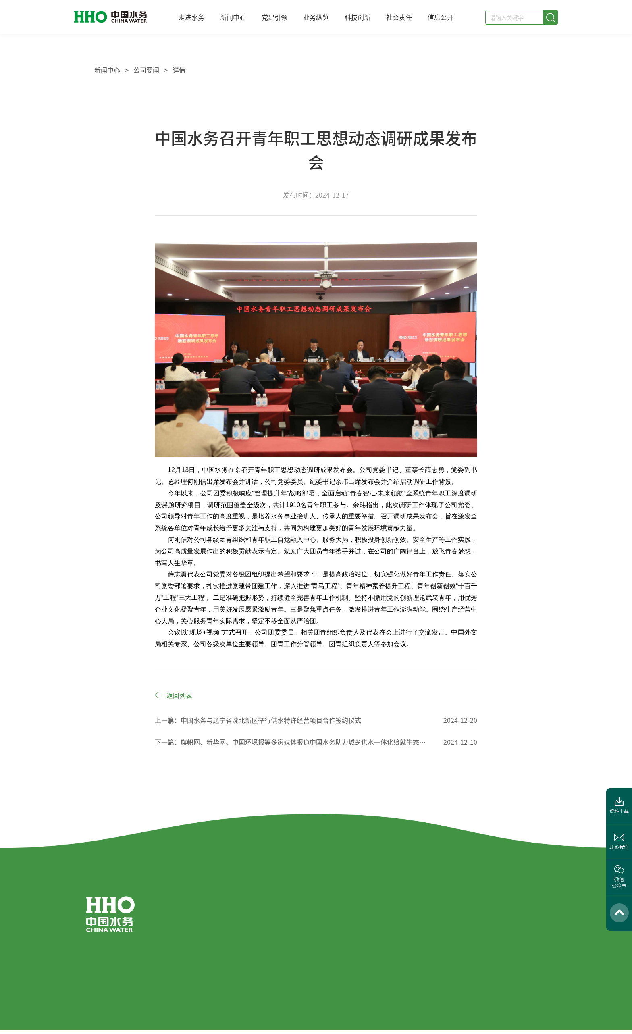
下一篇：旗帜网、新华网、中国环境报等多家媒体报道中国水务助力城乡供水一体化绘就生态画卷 (291, 741)
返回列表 (173, 695)
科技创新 (357, 17)
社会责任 (399, 17)
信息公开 (440, 17)
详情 (179, 70)
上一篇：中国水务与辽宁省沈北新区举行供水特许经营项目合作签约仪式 (258, 720)
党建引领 (274, 17)
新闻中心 (233, 17)
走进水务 (191, 17)
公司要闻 (146, 70)
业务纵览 (316, 17)
